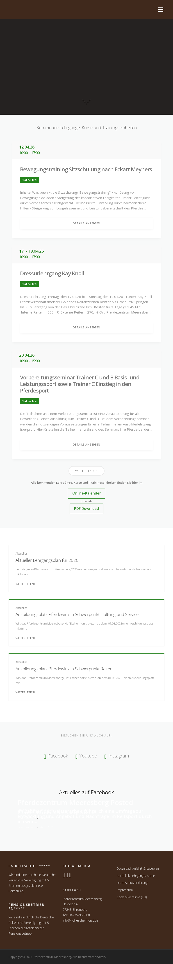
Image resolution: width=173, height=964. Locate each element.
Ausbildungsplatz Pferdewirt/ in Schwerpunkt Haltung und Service (77, 614)
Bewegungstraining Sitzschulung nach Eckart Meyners (86, 169)
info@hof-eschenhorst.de (80, 920)
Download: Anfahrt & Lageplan (138, 868)
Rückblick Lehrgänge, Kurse (136, 875)
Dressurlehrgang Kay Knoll (52, 273)
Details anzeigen (86, 223)
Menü (160, 9)
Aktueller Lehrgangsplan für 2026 (47, 560)
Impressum (125, 890)
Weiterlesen (26, 584)
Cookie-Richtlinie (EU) (132, 897)
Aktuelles (21, 553)
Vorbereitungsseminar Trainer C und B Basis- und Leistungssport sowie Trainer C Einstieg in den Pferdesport (79, 384)
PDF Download (86, 508)
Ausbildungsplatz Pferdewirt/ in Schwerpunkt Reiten (64, 668)
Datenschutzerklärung (132, 882)
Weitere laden (86, 471)
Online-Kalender (86, 493)
